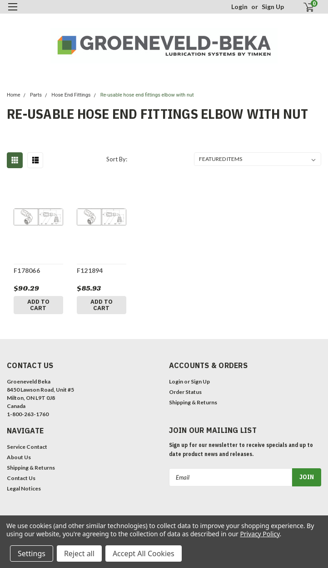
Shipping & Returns (193, 402)
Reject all (79, 553)
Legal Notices (24, 488)
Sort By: (116, 159)
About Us (19, 457)
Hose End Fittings (70, 95)
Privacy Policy (259, 533)
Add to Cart (38, 305)
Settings (31, 553)
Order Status (185, 391)
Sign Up (273, 6)
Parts (36, 95)
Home (13, 95)
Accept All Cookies (143, 553)
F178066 (27, 270)
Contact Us (21, 478)
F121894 (90, 270)
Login (239, 6)
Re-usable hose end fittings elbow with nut (147, 95)
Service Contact (27, 446)
